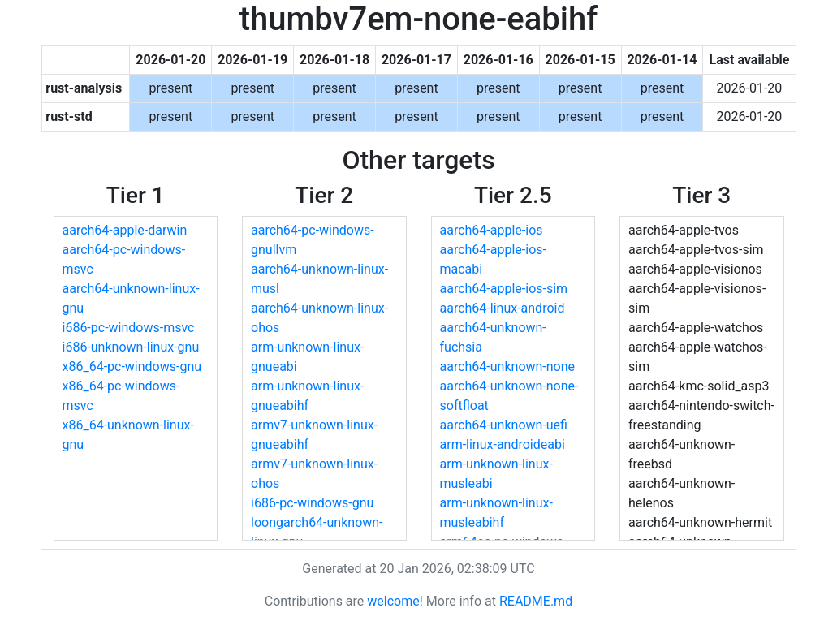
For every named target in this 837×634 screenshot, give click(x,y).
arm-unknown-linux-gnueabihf (307, 395)
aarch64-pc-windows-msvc (124, 259)
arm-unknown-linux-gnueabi (307, 356)
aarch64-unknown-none (508, 366)
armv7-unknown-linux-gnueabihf (314, 434)
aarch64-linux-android (502, 308)
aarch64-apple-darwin (125, 230)
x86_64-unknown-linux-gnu (128, 434)
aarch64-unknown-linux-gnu (131, 298)
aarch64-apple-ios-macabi (493, 259)
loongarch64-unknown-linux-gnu (317, 532)
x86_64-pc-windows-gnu (132, 366)
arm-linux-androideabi (502, 444)
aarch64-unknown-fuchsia (493, 337)
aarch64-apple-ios (491, 230)
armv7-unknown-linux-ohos (314, 473)
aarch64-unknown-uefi (503, 425)
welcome (393, 601)
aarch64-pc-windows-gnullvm (312, 239)
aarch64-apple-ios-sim (504, 288)
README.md (535, 601)
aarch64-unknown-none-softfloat (509, 395)
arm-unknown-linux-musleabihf (496, 512)
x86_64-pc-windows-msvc (121, 395)
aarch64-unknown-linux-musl (319, 278)
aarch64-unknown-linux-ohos (319, 317)
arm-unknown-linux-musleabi (496, 473)
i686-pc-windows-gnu (312, 503)
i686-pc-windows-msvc (129, 327)
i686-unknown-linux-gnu (131, 347)
